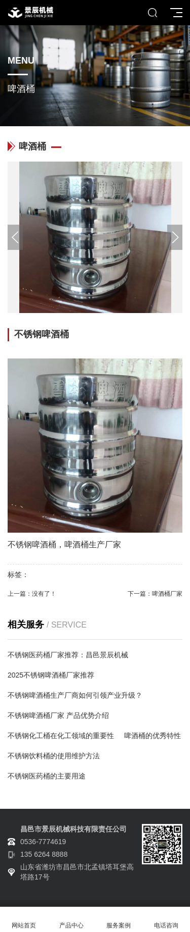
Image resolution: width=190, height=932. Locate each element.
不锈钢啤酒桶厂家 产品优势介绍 (58, 715)
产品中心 (71, 919)
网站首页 (24, 919)
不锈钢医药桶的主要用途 (47, 776)
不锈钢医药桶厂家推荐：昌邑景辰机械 (68, 655)
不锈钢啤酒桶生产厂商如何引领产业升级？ (75, 695)
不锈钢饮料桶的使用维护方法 (54, 756)
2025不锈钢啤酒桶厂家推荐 (51, 675)
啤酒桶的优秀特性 (152, 736)
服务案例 (119, 919)
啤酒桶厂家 (167, 593)
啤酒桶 (44, 544)
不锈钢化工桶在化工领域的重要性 (61, 736)
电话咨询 (166, 919)
